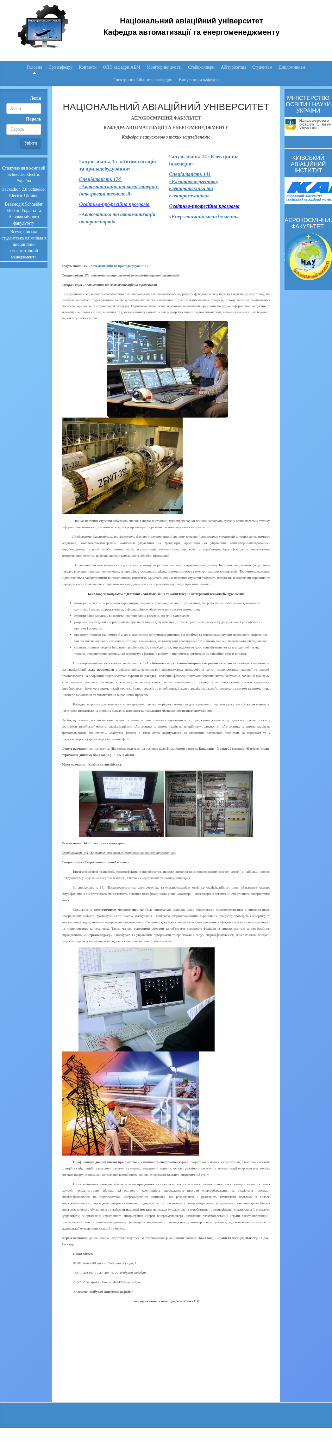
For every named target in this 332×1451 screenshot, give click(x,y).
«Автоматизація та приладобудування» (118, 266)
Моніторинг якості (164, 67)
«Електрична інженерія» (106, 843)
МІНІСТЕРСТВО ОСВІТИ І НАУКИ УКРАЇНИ (308, 104)
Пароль (33, 119)
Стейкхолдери (201, 67)
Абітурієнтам (233, 67)
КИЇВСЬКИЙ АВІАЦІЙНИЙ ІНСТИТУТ (308, 164)
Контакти (88, 67)
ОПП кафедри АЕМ (121, 67)
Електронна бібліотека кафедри (142, 80)
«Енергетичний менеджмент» (204, 216)
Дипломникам (292, 67)
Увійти (30, 143)
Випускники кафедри (199, 80)
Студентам (262, 67)
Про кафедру (60, 67)
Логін (35, 98)
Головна (34, 67)
